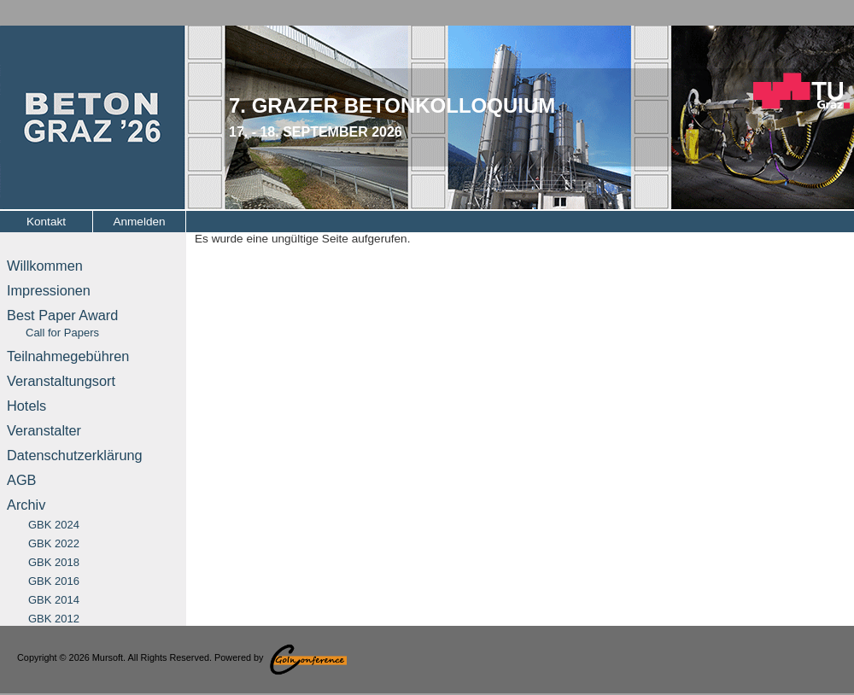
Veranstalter (44, 430)
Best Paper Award (62, 323)
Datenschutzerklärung (75, 455)
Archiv (26, 504)
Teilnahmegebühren (68, 356)
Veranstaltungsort (61, 380)
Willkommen (45, 265)
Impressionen (49, 290)
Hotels (26, 405)
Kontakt (46, 221)
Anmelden (139, 221)
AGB (21, 480)
